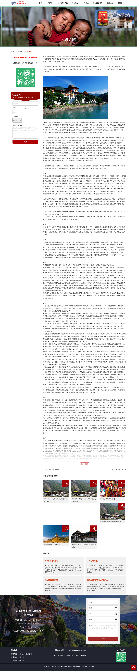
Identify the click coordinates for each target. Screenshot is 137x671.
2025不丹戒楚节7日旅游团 (52, 544)
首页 (40, 3)
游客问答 (21, 660)
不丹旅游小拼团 (62, 3)
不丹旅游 (49, 3)
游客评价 (29, 654)
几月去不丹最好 (92, 561)
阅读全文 (84, 464)
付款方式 (21, 654)
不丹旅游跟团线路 (50, 476)
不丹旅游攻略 (98, 3)
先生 (15, 108)
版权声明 (21, 657)
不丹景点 (85, 3)
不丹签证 (75, 3)
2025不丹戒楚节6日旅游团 (108, 499)
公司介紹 (14, 654)
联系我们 (14, 657)
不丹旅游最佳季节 (54, 469)
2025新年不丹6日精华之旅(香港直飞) (111, 521)
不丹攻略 (19, 51)
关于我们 (110, 3)
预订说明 (14, 660)
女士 (27, 108)
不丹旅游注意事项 (120, 469)
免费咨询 (121, 3)
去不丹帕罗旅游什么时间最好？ (98, 580)
